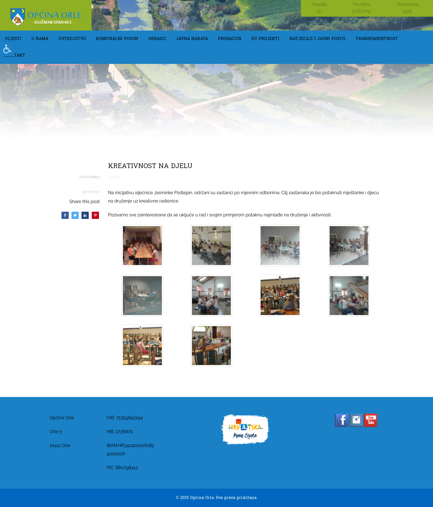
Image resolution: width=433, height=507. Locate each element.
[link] (7, 49)
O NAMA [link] (39, 38)
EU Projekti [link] (265, 38)
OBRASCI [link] (157, 38)
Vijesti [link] (13, 38)
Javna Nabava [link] (192, 38)
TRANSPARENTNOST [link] (377, 38)
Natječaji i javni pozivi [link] (318, 38)
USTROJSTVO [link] (72, 38)
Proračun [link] (229, 38)
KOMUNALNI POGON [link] (117, 38)
